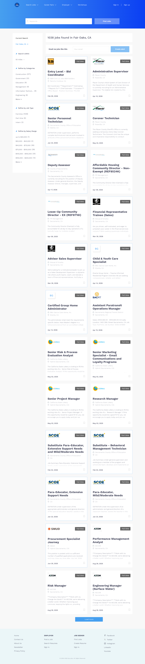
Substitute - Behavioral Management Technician (109, 447)
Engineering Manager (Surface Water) (107, 587)
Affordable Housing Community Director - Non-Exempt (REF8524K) (111, 168)
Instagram (111, 643)
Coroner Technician (106, 118)
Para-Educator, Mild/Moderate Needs (108, 493)
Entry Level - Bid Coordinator (59, 73)
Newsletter (18, 647)
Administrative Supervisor (110, 71)
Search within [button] (23, 54)
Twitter (110, 640)
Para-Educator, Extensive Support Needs (65, 493)
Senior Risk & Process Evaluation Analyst (62, 353)
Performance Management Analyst (111, 540)
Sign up (127, 5)
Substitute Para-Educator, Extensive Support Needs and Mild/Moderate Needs (66, 448)
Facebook (111, 636)
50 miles (19, 59)
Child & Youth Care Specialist (105, 260)
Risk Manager (57, 585)
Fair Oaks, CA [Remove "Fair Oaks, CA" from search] (21, 44)
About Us (18, 643)
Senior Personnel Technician (59, 120)
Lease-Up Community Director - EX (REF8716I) (64, 213)
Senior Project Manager (64, 398)
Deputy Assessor (59, 165)
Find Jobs (107, 21)
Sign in (116, 5)
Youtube (107, 651)
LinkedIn (107, 647)
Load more (89, 619)
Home (16, 636)
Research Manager (105, 398)
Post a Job (48, 639)
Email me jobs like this (58, 49)
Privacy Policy (19, 651)
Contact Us (18, 639)
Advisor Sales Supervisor (65, 258)
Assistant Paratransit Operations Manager (107, 307)
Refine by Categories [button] (26, 68)
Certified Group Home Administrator (63, 307)
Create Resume (80, 643)
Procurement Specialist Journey (64, 540)
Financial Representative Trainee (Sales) (110, 213)
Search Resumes (50, 643)
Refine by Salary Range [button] (27, 131)
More (18, 99)
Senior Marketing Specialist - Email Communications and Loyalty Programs (107, 357)
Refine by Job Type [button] (25, 108)
